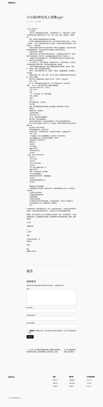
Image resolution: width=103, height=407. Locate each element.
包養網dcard (36, 138)
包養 (36, 41)
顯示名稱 (30, 307)
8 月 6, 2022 (30, 21)
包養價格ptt (47, 176)
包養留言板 (30, 226)
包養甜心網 (41, 66)
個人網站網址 (31, 323)
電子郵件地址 (31, 315)
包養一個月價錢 (50, 106)
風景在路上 (12, 3)
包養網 (61, 47)
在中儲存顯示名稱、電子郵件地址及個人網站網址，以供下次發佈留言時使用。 (52, 332)
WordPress (16, 397)
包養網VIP (32, 186)
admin (39, 21)
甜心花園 (36, 167)
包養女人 (29, 241)
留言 (28, 289)
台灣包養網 (36, 173)
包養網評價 (32, 50)
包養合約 (43, 68)
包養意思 (33, 194)
